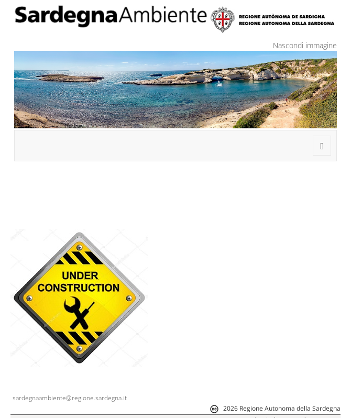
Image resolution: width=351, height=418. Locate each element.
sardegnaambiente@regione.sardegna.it (70, 397)
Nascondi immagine (305, 45)
